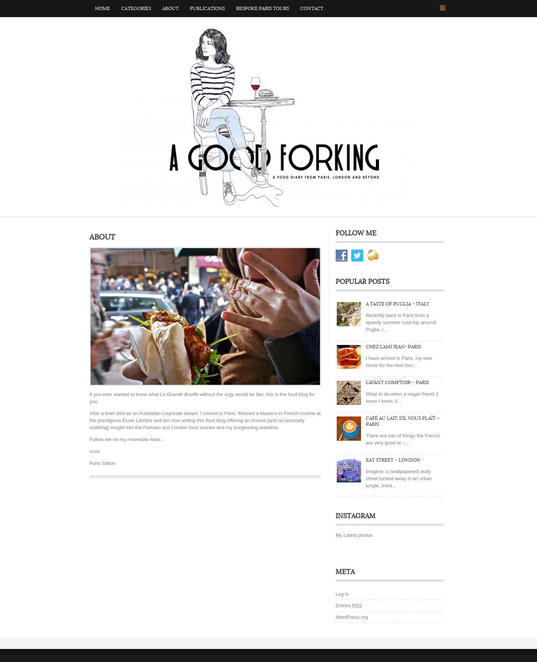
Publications (207, 9)
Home (102, 9)
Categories (136, 9)
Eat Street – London (393, 460)
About (170, 9)
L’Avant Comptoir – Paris (397, 383)
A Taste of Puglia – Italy (397, 304)
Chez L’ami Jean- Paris (393, 347)
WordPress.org (352, 617)
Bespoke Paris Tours (262, 9)
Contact (311, 9)
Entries (349, 605)
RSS (443, 8)
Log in (342, 594)
